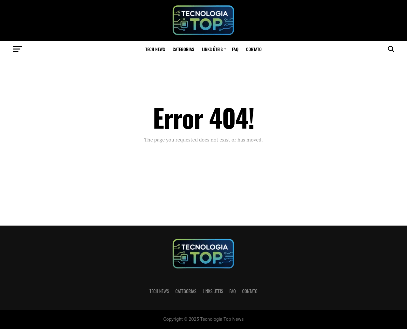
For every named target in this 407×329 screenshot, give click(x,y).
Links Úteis (212, 49)
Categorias (183, 49)
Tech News (155, 49)
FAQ (235, 49)
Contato (254, 49)
